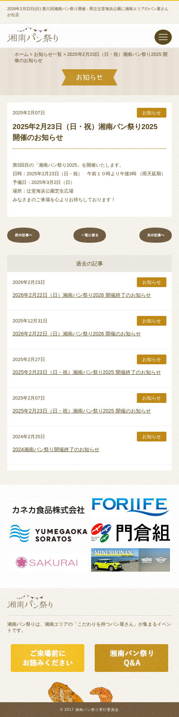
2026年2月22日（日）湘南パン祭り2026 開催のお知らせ (77, 333)
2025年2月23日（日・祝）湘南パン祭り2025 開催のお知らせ (82, 411)
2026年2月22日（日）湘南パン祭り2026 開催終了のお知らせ (82, 295)
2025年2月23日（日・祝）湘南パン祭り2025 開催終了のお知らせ (87, 372)
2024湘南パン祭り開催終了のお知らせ (56, 449)
